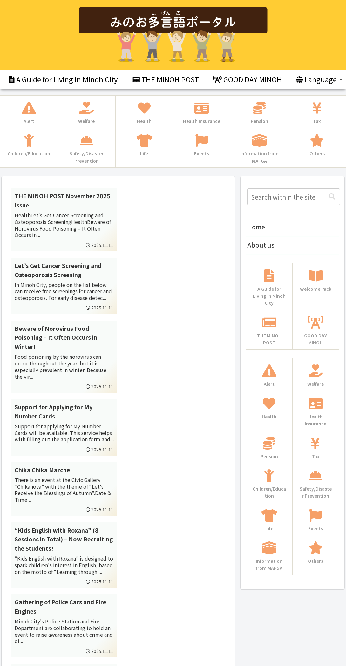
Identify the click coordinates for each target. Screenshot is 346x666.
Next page (118, 579)
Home (256, 226)
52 (135, 604)
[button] (332, 196)
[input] (293, 196)
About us (261, 244)
